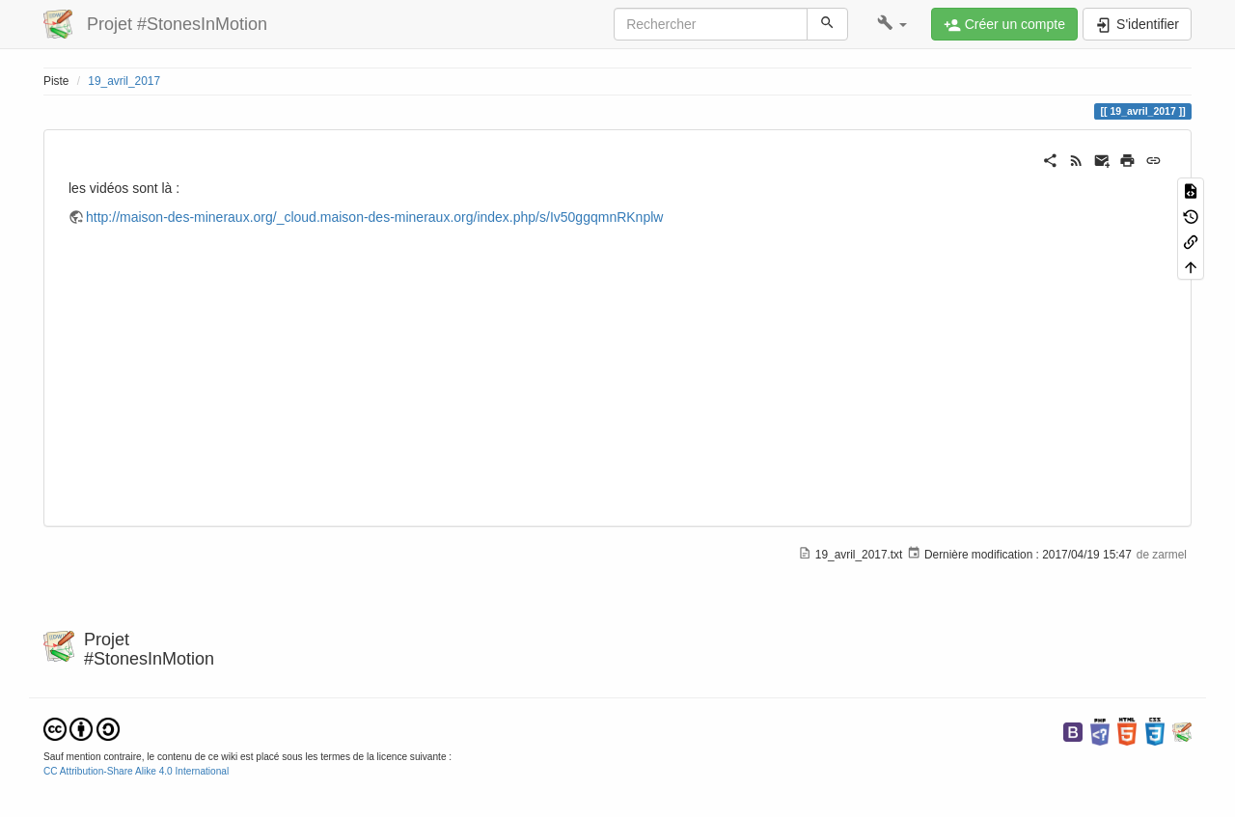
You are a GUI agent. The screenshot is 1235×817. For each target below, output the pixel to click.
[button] (892, 24)
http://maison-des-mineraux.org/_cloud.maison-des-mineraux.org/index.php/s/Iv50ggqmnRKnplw (374, 217)
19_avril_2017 (124, 81)
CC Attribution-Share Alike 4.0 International (136, 771)
